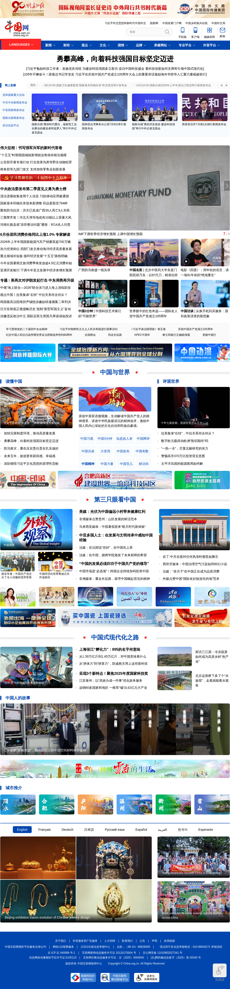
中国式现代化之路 (115, 637)
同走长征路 (115, 334)
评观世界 (171, 381)
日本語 (89, 829)
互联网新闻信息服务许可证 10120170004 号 (109, 952)
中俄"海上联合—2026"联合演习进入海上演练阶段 (35, 287)
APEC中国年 (142, 334)
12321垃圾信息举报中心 (95, 946)
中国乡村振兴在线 (196, 23)
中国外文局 (218, 23)
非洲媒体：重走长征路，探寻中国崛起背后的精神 (114, 579)
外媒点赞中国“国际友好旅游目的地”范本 (191, 579)
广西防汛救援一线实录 (94, 270)
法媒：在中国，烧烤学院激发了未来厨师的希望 (113, 555)
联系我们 (127, 940)
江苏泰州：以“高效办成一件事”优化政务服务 (110, 680)
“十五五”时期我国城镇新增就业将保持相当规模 (33, 155)
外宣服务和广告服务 (85, 940)
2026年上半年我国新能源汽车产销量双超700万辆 (35, 242)
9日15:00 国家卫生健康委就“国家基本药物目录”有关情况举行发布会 (85, 85)
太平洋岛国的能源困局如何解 (182, 463)
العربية (162, 829)
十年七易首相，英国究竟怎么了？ (181, 423)
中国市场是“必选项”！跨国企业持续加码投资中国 (114, 571)
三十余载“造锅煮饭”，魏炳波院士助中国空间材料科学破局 (45, 750)
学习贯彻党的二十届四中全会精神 (26, 329)
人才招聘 (109, 940)
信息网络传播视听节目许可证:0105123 (52, 957)
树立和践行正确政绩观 (176, 334)
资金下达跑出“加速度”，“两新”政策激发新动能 (32, 423)
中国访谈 (187, 311)
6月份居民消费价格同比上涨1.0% (27, 234)
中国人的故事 (18, 698)
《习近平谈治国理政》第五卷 (148, 329)
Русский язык (115, 829)
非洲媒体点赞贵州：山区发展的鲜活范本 (108, 519)
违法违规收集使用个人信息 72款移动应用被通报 (34, 196)
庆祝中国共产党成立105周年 (195, 329)
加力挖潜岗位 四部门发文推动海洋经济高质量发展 (36, 249)
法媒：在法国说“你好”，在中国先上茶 (106, 547)
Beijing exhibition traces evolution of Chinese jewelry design (47, 917)
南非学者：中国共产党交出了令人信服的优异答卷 (16, 575)
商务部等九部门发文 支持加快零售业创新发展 (32, 169)
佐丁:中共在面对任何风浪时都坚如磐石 (190, 556)
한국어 (183, 829)
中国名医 (135, 270)
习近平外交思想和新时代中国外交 (125, 23)
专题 (4, 280)
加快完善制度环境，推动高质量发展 (29, 433)
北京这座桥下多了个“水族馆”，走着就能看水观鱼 (212, 680)
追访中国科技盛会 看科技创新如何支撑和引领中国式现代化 (161, 68)
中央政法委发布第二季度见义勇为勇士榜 (33, 189)
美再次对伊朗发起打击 (29, 280)
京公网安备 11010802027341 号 (162, 952)
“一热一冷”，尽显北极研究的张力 (184, 448)
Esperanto (205, 829)
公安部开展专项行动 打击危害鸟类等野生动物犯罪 (36, 162)
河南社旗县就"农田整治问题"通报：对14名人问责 (35, 224)
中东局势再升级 (61, 280)
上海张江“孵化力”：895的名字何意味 (109, 649)
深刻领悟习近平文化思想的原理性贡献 (31, 463)
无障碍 (220, 972)
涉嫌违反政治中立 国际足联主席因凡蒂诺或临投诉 (36, 316)
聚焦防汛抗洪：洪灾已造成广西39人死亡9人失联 (35, 210)
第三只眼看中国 (115, 499)
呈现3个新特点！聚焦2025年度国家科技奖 (113, 673)
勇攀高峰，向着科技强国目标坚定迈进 (115, 59)
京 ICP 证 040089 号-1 (61, 952)
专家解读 (63, 234)
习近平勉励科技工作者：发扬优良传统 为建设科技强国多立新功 (72, 68)
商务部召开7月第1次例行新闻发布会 (204, 124)
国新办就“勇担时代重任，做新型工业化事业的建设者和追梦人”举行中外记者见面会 (54, 128)
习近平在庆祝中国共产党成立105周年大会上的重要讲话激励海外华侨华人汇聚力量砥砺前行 (140, 74)
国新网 (154, 23)
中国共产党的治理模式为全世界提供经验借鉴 (190, 545)
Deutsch (67, 829)
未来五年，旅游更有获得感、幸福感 (29, 456)
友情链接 (169, 940)
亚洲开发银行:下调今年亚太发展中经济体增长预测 (36, 270)
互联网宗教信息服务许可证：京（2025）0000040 (113, 957)
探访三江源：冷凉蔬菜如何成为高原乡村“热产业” (212, 656)
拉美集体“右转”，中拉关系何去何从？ (188, 433)
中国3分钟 (85, 311)
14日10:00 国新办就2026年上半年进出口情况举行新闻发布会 (173, 85)
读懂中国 (14, 381)
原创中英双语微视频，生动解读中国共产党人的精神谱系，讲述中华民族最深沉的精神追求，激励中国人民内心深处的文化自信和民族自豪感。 (114, 421)
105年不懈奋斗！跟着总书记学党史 (49, 74)
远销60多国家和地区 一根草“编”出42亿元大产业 (113, 687)
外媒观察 (9, 545)
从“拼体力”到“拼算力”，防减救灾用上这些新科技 (113, 663)
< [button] (222, 85)
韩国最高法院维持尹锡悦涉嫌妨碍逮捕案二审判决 (35, 302)
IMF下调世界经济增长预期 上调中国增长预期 (110, 234)
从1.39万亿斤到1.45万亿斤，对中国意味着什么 (112, 656)
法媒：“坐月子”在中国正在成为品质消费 (191, 571)
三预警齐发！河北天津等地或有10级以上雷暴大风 (35, 217)
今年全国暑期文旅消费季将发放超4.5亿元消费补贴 (36, 263)
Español (141, 829)
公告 (142, 940)
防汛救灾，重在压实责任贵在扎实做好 (31, 448)
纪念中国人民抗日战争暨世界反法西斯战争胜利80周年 (39, 334)
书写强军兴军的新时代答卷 (40, 148)
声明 (154, 940)
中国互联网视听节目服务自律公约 (25, 946)
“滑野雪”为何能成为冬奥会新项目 (24, 682)
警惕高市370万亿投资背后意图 (183, 456)
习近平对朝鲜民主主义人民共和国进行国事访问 (89, 329)
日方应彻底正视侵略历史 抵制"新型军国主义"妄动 (35, 309)
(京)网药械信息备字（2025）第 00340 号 (176, 957)
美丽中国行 (209, 334)
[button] (227, 186)
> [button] (226, 85)
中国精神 (87, 464)
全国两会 (90, 334)
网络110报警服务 (63, 946)
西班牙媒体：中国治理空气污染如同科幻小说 (195, 564)
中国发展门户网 (172, 23)
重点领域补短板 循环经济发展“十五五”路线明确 (33, 256)
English (22, 829)
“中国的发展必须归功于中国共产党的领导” (114, 564)
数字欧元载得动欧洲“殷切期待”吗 (184, 441)
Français (44, 829)
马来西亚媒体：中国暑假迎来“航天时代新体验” (112, 526)
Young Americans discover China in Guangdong (191, 873)
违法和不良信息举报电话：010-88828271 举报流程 (191, 946)
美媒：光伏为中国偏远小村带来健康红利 (112, 512)
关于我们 (60, 940)
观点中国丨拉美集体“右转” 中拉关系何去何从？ (33, 295)
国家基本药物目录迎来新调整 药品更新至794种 (33, 203)
